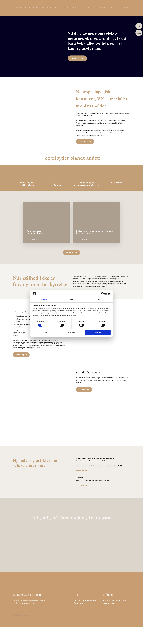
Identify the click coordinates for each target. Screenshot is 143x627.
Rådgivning (101, 7)
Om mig (113, 7)
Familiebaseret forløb (37, 7)
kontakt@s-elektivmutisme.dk (34, 600)
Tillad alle (98, 332)
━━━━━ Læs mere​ (82, 470)
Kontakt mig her (71, 252)
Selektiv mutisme (20, 7)
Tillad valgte (71, 332)
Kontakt (124, 7)
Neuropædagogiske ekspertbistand (62, 7)
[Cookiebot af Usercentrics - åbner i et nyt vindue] (103, 293)
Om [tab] (99, 299)
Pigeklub (88, 7)
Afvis (45, 332)
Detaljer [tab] (71, 299)
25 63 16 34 (30, 603)
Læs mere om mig (85, 141)
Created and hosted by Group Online (22, 615)
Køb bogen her (84, 390)
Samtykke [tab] (44, 299)
